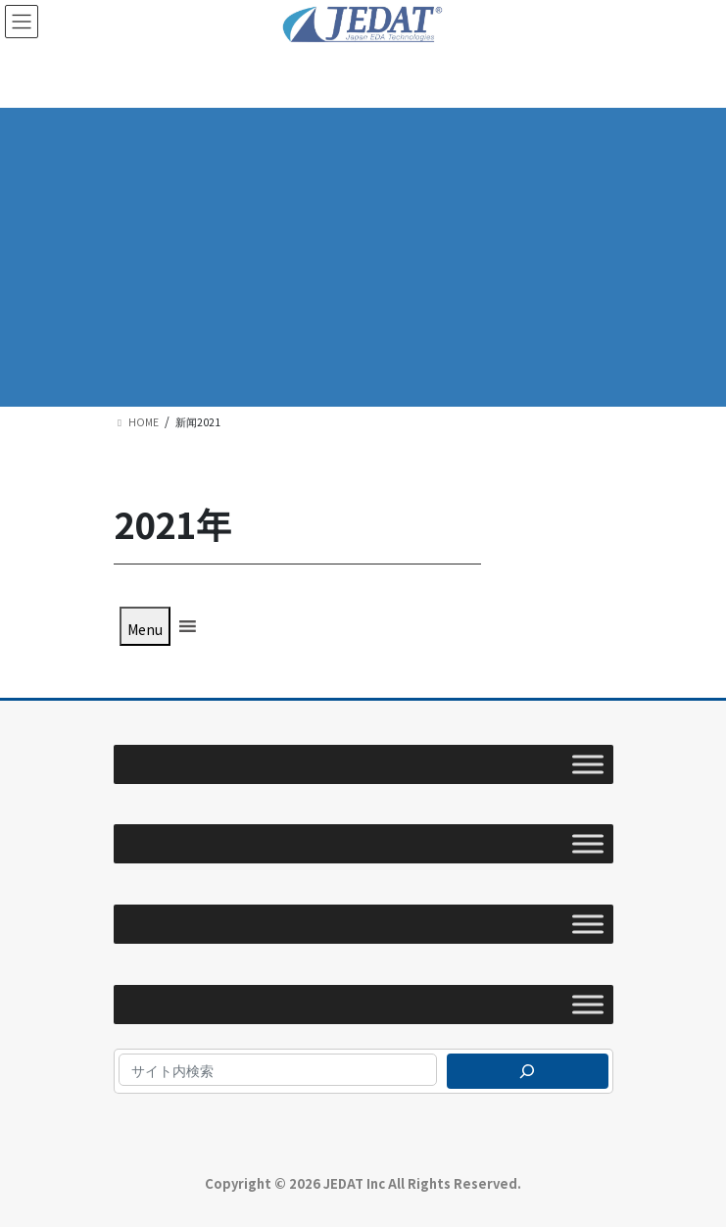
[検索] (527, 1071)
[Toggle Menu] (588, 764)
